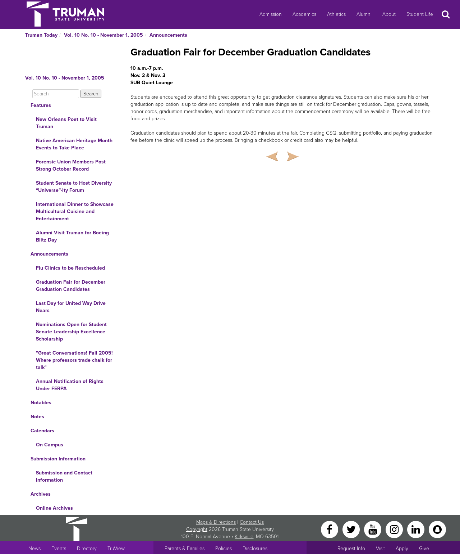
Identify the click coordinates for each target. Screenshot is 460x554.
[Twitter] (352, 529)
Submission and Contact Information (64, 476)
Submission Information (58, 459)
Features (41, 105)
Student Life (419, 14)
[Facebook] (330, 529)
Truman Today (41, 35)
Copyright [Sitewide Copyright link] (196, 529)
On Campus (49, 445)
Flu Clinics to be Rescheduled (70, 268)
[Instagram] (395, 529)
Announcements (168, 35)
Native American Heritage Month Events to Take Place (74, 144)
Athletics (336, 14)
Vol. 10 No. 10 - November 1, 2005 (103, 35)
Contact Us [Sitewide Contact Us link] (252, 522)
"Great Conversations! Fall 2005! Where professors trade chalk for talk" (74, 360)
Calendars (42, 431)
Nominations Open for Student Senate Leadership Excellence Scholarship (71, 331)
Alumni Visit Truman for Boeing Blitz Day (72, 236)
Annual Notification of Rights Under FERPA (70, 385)
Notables (41, 403)
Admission (270, 14)
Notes (37, 417)
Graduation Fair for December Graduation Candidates (70, 285)
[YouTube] (373, 529)
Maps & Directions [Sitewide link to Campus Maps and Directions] (216, 522)
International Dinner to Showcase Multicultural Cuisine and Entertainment (75, 211)
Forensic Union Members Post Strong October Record (71, 165)
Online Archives (54, 508)
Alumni (364, 14)
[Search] (55, 93)
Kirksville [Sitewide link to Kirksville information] (244, 536)
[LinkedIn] (416, 529)
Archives (41, 494)
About (389, 14)
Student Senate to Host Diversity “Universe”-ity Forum (74, 186)
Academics (304, 14)
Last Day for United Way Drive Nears (71, 307)
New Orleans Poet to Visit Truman (66, 123)
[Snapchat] (437, 529)
